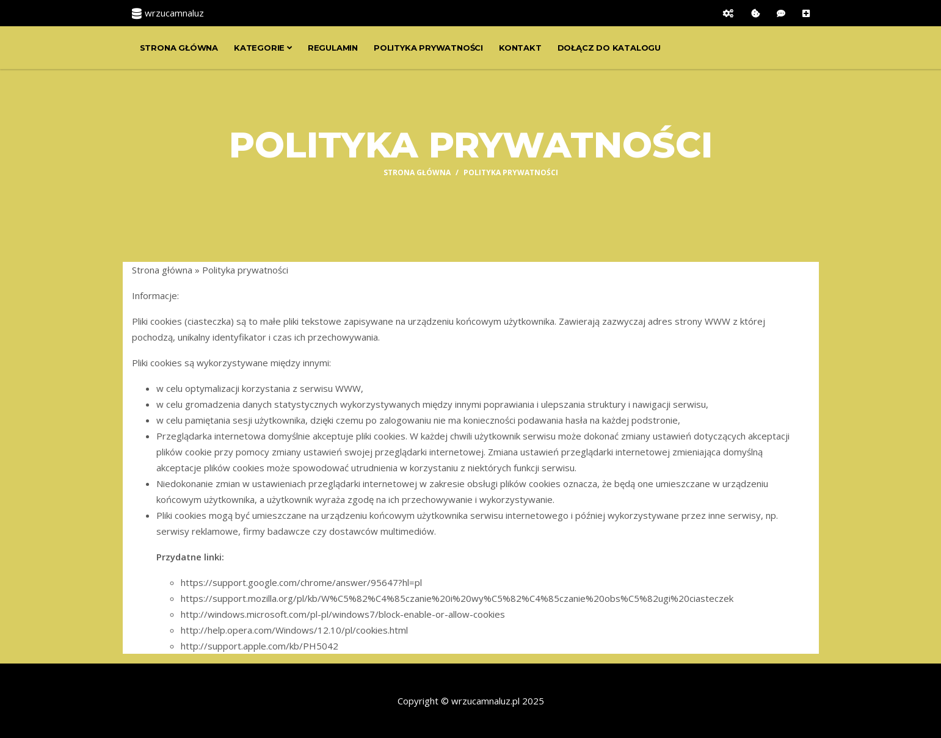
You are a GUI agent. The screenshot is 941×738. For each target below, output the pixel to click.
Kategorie (263, 47)
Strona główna (179, 47)
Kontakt (520, 47)
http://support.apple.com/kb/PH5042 (259, 646)
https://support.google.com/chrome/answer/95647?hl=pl (301, 582)
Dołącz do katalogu (609, 47)
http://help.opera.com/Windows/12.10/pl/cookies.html (294, 630)
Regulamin (333, 47)
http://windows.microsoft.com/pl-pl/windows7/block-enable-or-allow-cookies (343, 614)
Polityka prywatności (428, 47)
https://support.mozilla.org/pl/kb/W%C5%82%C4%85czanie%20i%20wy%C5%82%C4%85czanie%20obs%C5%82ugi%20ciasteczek (457, 598)
